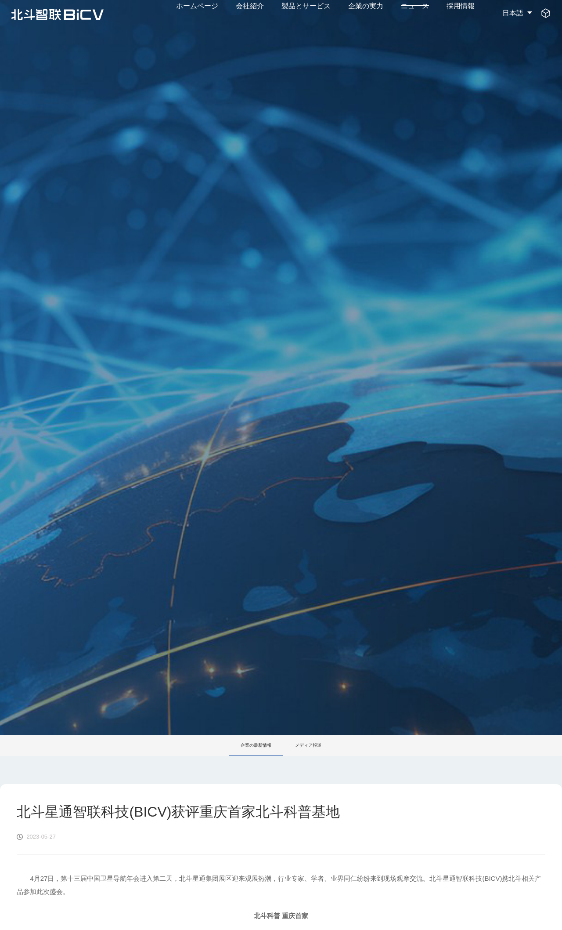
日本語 (512, 13)
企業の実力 (365, 13)
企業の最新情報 (252, 745)
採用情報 (461, 13)
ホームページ (197, 13)
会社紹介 (250, 13)
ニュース (415, 13)
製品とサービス (306, 13)
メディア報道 (312, 745)
